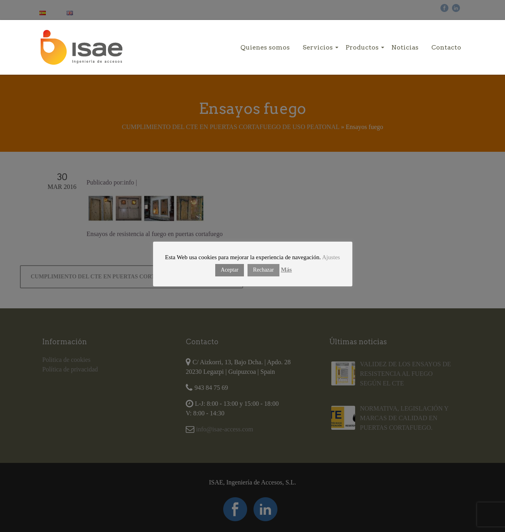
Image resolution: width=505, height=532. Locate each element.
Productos (362, 47)
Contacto (446, 47)
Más (286, 269)
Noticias (405, 47)
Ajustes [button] (331, 257)
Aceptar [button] (229, 270)
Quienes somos (265, 47)
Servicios (318, 47)
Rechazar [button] (263, 270)
